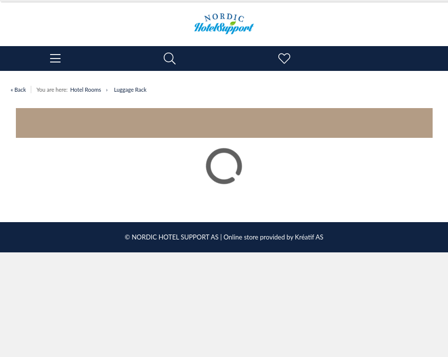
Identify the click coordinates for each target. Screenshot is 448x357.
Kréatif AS (309, 237)
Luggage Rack (130, 89)
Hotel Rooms (85, 89)
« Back (18, 89)
